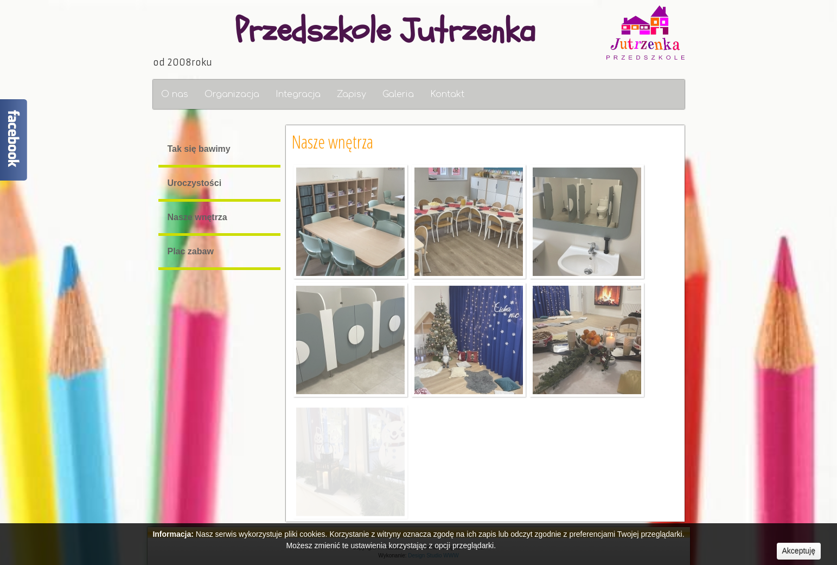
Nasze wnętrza (196, 217)
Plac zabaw (190, 251)
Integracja (298, 94)
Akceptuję (798, 551)
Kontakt (447, 94)
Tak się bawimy (198, 148)
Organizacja (232, 94)
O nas (174, 94)
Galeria (398, 94)
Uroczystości (194, 183)
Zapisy (351, 94)
